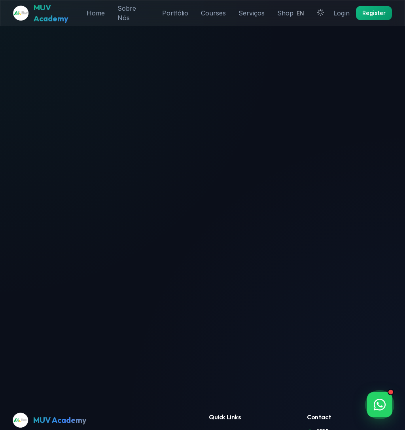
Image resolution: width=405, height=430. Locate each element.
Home (96, 13)
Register (374, 12)
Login (341, 13)
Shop (285, 13)
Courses (213, 13)
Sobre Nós (126, 13)
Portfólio (175, 13)
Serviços (251, 13)
